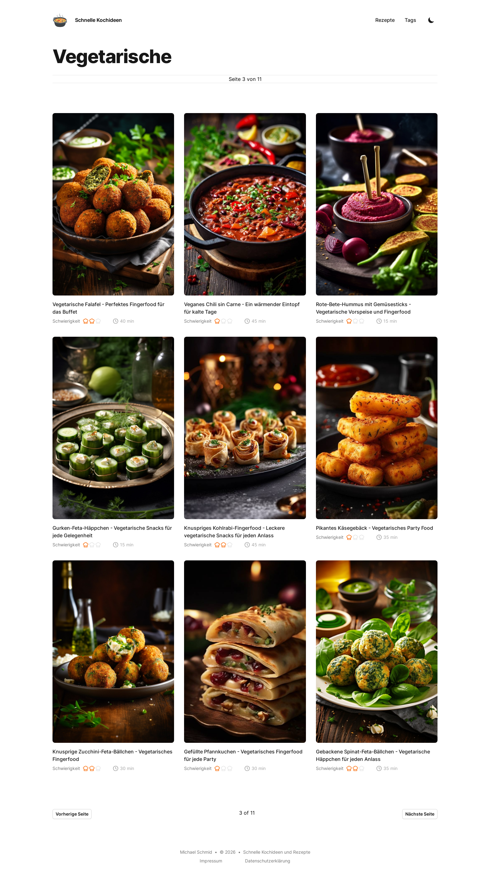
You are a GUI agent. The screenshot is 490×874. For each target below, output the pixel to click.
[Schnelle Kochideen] (87, 19)
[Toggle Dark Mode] (431, 20)
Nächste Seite (419, 814)
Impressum (211, 860)
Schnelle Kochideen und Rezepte (276, 852)
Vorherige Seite (72, 814)
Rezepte (385, 20)
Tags (410, 20)
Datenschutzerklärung (267, 860)
